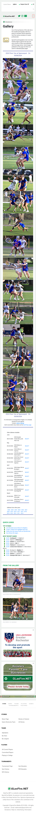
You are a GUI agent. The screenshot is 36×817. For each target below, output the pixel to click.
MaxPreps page (27, 425)
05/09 (7, 538)
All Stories (22, 722)
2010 (21, 513)
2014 (8, 513)
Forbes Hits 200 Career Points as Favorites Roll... (18, 531)
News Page (5, 719)
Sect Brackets (23, 766)
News (10, 703)
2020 (8, 511)
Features (24, 705)
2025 (12, 510)
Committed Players (7, 752)
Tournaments (14, 705)
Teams (16, 703)
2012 (15, 513)
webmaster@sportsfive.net (23, 807)
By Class (4, 736)
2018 (15, 511)
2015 (25, 511)
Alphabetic (5, 733)
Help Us (13, 810)
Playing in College (7, 755)
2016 (22, 511)
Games (31, 703)
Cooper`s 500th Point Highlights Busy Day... (17, 529)
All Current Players (7, 749)
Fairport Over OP (27, 4)
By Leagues (5, 738)
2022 (22, 510)
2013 (11, 513)
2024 (15, 510)
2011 (18, 513)
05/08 (7, 545)
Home (4, 703)
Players (24, 703)
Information (27, 810)
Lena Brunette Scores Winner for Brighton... (17, 528)
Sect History (5, 769)
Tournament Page (7, 766)
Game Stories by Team (8, 722)
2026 (8, 510)
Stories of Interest (24, 719)
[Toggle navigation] (33, 16)
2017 (18, 511)
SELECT (27, 438)
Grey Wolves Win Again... (12, 533)
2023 (19, 510)
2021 (26, 510)
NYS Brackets (23, 769)
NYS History (5, 772)
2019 (11, 511)
